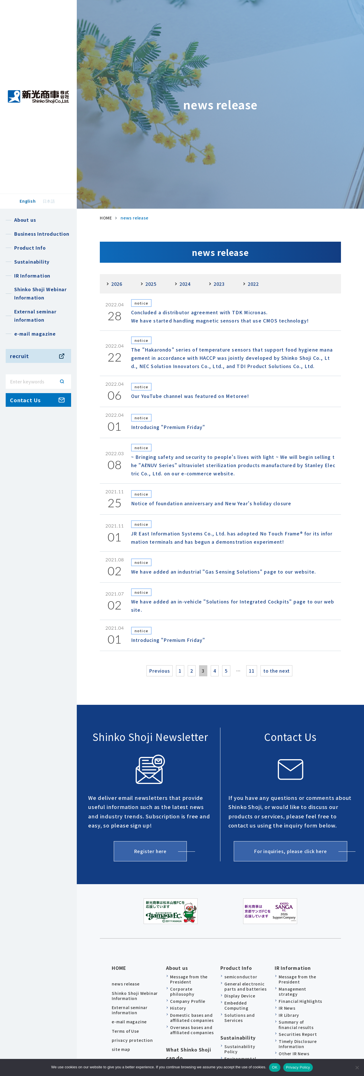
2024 (185, 283)
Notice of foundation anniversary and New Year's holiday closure (211, 503)
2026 (116, 283)
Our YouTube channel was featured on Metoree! (190, 396)
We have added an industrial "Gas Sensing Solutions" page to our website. (223, 571)
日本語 (49, 201)
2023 (219, 283)
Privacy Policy (298, 1067)
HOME (119, 965)
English (28, 201)
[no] (357, 1067)
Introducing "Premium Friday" (168, 427)
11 (261, 670)
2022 (253, 283)
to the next (290, 670)
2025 (150, 283)
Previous (145, 670)
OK (274, 1067)
